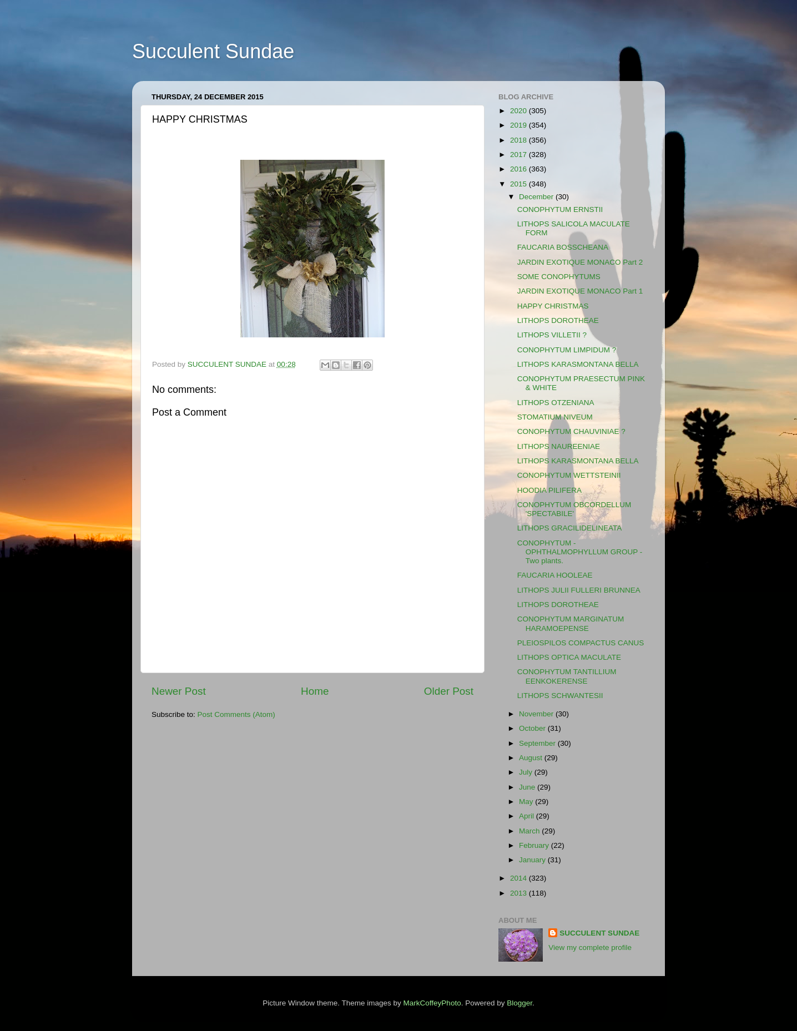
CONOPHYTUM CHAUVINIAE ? (571, 431)
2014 (519, 878)
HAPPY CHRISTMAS (553, 306)
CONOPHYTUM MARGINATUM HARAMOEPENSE (570, 623)
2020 (519, 111)
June (528, 787)
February (535, 845)
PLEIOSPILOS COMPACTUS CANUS (580, 643)
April (527, 816)
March (530, 831)
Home (315, 691)
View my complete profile (590, 947)
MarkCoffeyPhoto (432, 1003)
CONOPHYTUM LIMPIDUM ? (567, 350)
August (531, 758)
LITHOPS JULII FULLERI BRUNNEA (578, 590)
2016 (519, 169)
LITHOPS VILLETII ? (552, 335)
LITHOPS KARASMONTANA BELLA (578, 364)
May (527, 801)
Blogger (519, 1003)
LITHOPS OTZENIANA (555, 402)
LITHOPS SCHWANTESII (560, 695)
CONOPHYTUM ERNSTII (560, 209)
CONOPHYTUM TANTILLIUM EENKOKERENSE (567, 676)
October (533, 728)
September (538, 743)
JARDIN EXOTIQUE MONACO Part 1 (580, 291)
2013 (519, 893)
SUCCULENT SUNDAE (599, 933)
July (526, 772)
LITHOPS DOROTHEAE (558, 320)
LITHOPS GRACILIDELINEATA (569, 528)
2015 (519, 184)
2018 (519, 140)
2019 (519, 125)
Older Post (448, 691)
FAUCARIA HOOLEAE (555, 575)
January (533, 860)
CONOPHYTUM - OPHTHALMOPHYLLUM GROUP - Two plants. (580, 552)
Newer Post (179, 691)
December (537, 197)
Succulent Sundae (213, 51)
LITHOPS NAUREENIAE (558, 446)
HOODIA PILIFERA (549, 490)
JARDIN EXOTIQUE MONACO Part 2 (580, 262)
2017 (519, 154)
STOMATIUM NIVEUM (555, 417)
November (537, 714)
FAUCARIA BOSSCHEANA (562, 247)
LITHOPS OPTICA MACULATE (569, 657)
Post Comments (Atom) (236, 714)
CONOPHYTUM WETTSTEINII (569, 475)
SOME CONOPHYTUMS (559, 276)
